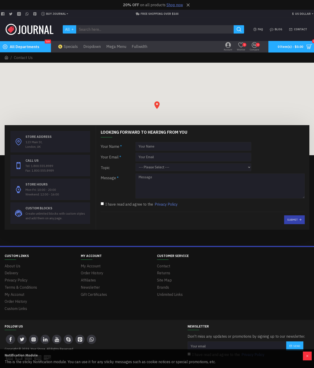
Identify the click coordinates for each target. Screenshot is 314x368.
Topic (105, 167)
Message (108, 178)
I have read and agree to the (139, 203)
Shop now (174, 5)
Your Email (110, 157)
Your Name (110, 146)
